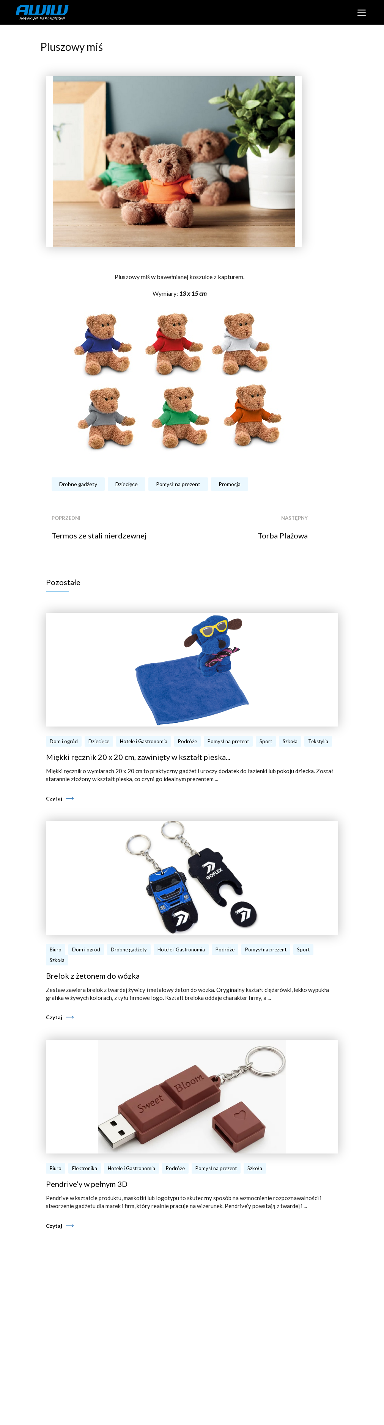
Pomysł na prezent (178, 484)
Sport (266, 741)
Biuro (55, 949)
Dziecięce (126, 484)
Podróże (187, 741)
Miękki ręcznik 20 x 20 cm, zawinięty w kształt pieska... (138, 756)
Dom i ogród (64, 741)
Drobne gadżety (78, 484)
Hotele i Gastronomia (143, 741)
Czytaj (54, 798)
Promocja (230, 484)
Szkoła (290, 741)
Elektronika (84, 1168)
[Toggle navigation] (361, 12)
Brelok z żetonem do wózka (93, 975)
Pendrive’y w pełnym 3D (86, 1183)
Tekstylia (318, 741)
